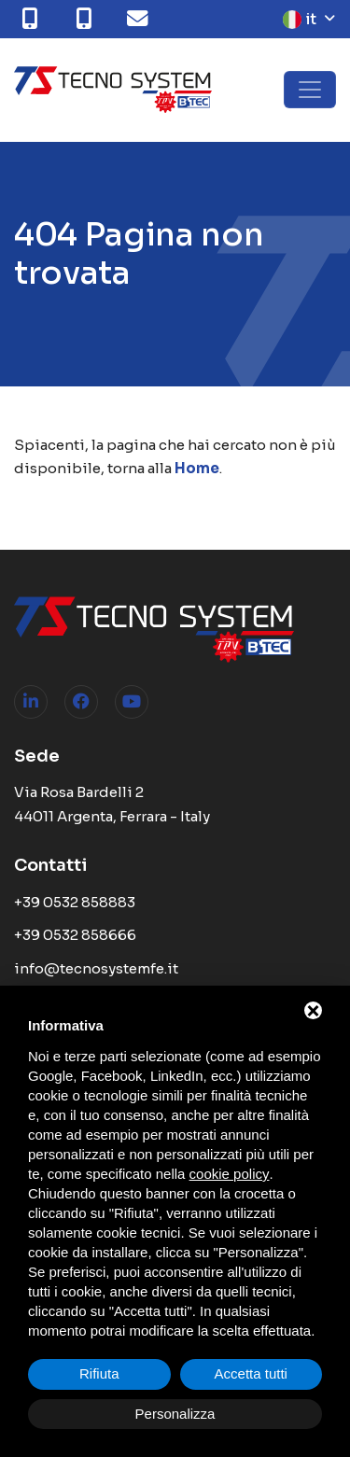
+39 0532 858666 (75, 935)
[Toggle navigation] (310, 89)
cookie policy (229, 1174)
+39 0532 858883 (74, 902)
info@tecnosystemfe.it (96, 968)
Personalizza (175, 1414)
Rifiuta (99, 1373)
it (299, 19)
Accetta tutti (251, 1373)
